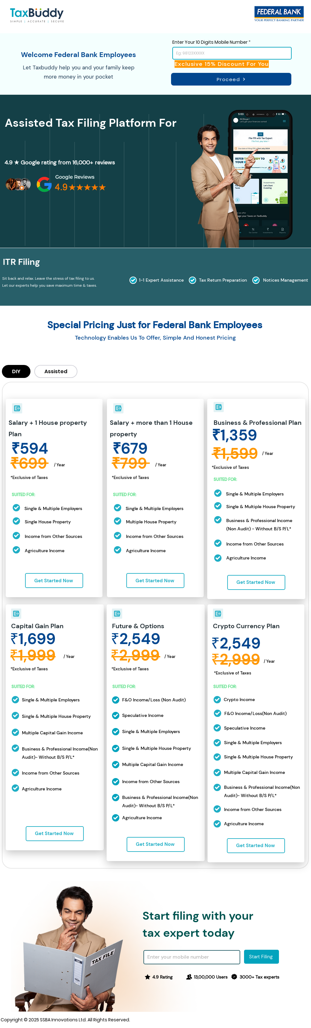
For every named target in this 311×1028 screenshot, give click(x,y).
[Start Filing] (261, 957)
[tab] (16, 371)
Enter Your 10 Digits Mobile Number (210, 42)
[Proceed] (231, 79)
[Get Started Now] (54, 580)
